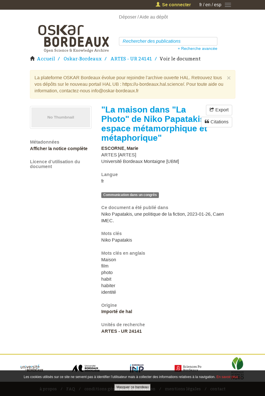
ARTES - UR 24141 (131, 59)
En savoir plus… (229, 377)
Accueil (46, 59)
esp (217, 4)
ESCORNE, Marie (119, 148)
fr (200, 4)
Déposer (127, 17)
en (208, 4)
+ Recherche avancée (197, 48)
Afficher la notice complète (59, 148)
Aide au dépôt (153, 17)
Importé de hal (116, 311)
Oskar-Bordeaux (83, 59)
